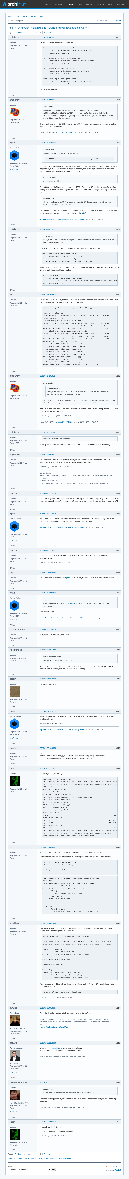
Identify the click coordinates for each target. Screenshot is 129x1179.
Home (48, 4)
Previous (18, 33)
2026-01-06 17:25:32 (48, 1082)
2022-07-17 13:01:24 (48, 376)
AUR (110, 4)
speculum (56, 1048)
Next (49, 33)
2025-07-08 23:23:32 (48, 768)
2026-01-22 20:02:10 (48, 1122)
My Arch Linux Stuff (47, 219)
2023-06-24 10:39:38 (48, 679)
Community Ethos (77, 219)
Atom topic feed (115, 1167)
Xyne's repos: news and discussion (69, 27)
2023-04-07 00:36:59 (48, 573)
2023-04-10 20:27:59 (48, 593)
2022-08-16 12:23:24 (48, 514)
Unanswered (116, 21)
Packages (59, 4)
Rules (17, 17)
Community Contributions (31, 27)
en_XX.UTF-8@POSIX (63, 133)
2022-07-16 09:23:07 (48, 100)
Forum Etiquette (63, 219)
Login (41, 17)
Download (120, 4)
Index (10, 17)
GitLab (89, 4)
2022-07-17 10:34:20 (48, 295)
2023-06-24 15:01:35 (48, 711)
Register (33, 17)
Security (100, 4)
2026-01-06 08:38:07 (48, 1008)
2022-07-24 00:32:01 (48, 455)
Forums (70, 4)
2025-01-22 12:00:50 (48, 748)
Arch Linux (15, 4)
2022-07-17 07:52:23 (48, 229)
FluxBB (117, 1170)
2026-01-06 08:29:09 (48, 923)
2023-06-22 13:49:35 (48, 630)
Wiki (80, 4)
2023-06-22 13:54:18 (48, 650)
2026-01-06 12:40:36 (48, 1043)
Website (15, 169)
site (83, 213)
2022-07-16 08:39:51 (48, 37)
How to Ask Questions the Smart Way (54, 1027)
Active (107, 21)
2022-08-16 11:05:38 (48, 493)
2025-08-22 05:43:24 (48, 847)
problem (69, 578)
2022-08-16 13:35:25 (48, 550)
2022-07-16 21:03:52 (48, 143)
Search (24, 17)
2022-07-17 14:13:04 (48, 432)
